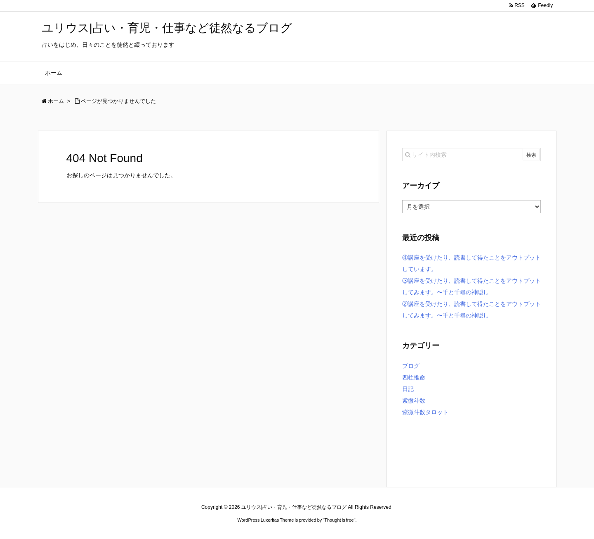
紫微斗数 (413, 400)
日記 (408, 389)
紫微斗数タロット (425, 412)
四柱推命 (413, 377)
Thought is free (339, 520)
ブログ (411, 366)
